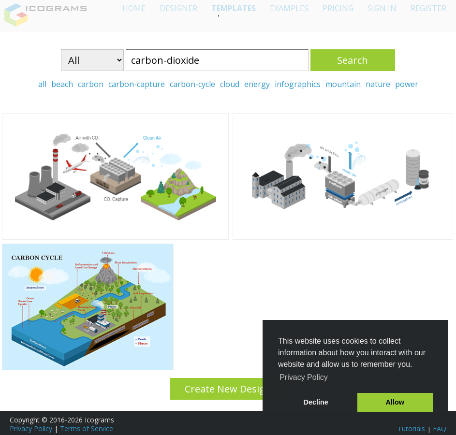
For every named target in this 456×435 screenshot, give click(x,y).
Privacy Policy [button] (303, 377)
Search (352, 60)
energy (257, 84)
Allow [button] (395, 402)
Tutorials (411, 428)
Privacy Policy (31, 428)
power (406, 84)
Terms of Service (86, 428)
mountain (343, 84)
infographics (298, 84)
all (42, 84)
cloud (229, 84)
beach (62, 84)
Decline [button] (316, 402)
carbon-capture (136, 84)
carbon (90, 84)
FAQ (439, 428)
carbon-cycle (192, 84)
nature (378, 84)
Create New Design (228, 388)
